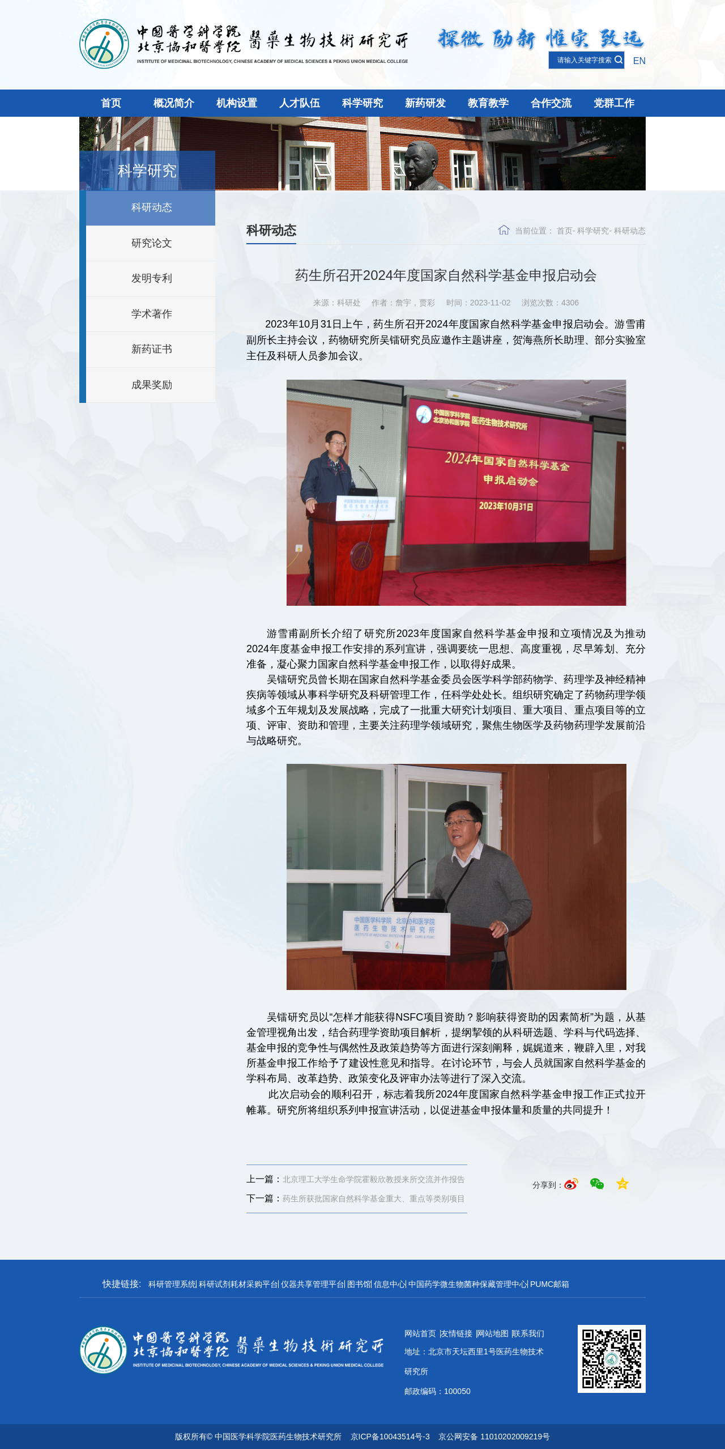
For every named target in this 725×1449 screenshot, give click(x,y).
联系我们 (528, 1333)
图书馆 (359, 1284)
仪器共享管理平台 (312, 1284)
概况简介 (173, 103)
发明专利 (151, 278)
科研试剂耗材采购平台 (238, 1284)
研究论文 (151, 243)
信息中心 (390, 1284)
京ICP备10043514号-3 (390, 1436)
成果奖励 (151, 384)
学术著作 (151, 314)
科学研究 (362, 103)
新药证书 (151, 349)
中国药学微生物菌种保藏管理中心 (467, 1284)
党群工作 (614, 103)
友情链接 (456, 1333)
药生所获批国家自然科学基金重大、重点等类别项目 (355, 1198)
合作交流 (551, 103)
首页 (111, 103)
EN (639, 61)
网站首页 (420, 1333)
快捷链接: (122, 1284)
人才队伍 (299, 103)
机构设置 (236, 103)
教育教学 (488, 103)
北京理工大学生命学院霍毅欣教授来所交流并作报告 (355, 1179)
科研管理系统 (172, 1284)
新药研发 (425, 103)
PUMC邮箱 (549, 1284)
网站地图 (493, 1333)
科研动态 (151, 207)
